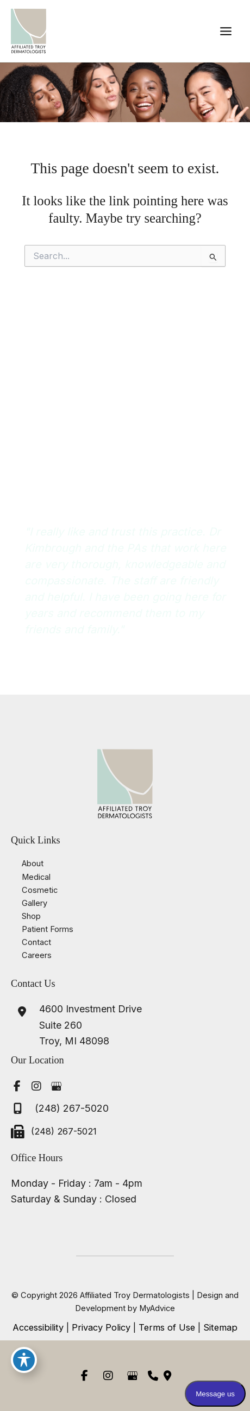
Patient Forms (47, 929)
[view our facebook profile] (17, 1086)
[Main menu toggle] (225, 31)
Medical (36, 877)
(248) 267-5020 (50, 438)
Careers (37, 955)
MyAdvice (157, 1308)
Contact (36, 942)
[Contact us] (153, 1376)
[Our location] (167, 1376)
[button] (125, 489)
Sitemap (220, 1327)
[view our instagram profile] (36, 1086)
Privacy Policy (101, 1327)
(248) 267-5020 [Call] (72, 1108)
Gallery (34, 903)
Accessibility (38, 1327)
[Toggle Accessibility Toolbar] (24, 1360)
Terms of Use (167, 1327)
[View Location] (76, 1025)
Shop (31, 916)
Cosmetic (40, 890)
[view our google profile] (56, 1086)
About (32, 863)
